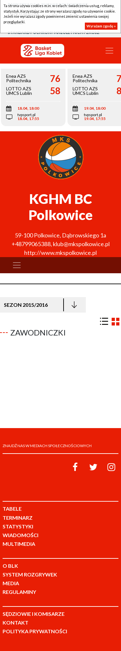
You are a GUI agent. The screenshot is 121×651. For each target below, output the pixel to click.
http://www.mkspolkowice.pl (60, 252)
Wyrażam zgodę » (101, 26)
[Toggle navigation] (109, 50)
